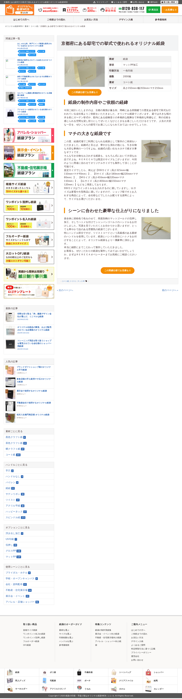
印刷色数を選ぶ (66, 637)
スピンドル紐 (15, 517)
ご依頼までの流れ (56, 19)
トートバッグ (120, 672)
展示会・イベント (17, 596)
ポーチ (83, 680)
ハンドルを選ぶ (66, 641)
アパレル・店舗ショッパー (27, 51)
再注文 (153, 9)
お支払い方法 (91, 19)
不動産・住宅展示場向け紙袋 (108, 637)
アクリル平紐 (15, 505)
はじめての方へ (21, 19)
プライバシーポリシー (141, 652)
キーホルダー (17, 689)
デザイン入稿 (126, 19)
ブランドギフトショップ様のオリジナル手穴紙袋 (34, 368)
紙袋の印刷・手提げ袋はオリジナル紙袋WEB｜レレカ (90, 696)
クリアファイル (122, 680)
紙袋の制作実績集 (103, 630)
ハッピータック (16, 511)
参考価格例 (160, 19)
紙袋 (13, 672)
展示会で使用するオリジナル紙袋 (32, 391)
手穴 (10, 470)
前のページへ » (170, 288)
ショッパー (154, 672)
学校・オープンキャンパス (22, 578)
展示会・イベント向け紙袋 (107, 634)
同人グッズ (16, 680)
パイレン (12, 482)
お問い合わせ (137, 2)
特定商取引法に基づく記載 (143, 648)
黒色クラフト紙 (16, 437)
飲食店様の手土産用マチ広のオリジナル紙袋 (34, 380)
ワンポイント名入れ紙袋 (34, 634)
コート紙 (65, 280)
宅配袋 (48, 680)
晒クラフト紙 (15, 448)
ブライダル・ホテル (18, 572)
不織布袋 (84, 672)
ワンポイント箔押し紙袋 (34, 637)
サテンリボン (15, 493)
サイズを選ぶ (65, 634)
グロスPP (13, 550)
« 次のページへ (65, 288)
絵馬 (151, 680)
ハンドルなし (14, 476)
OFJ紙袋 (27, 645)
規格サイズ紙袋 (30, 630)
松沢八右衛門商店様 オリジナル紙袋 (33, 414)
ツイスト (73, 280)
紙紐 (10, 488)
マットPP (81, 280)
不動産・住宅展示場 (25, 87)
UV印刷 (11, 539)
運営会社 (152, 2)
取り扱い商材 (169, 2)
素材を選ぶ (64, 630)
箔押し (42, 104)
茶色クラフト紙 (16, 443)
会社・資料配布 (16, 584)
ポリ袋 (48, 672)
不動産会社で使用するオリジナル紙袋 (34, 402)
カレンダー (154, 689)
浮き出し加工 (14, 533)
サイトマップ (100, 2)
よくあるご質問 (119, 2)
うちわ (83, 689)
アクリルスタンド (53, 689)
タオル (117, 689)
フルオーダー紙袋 (31, 641)
